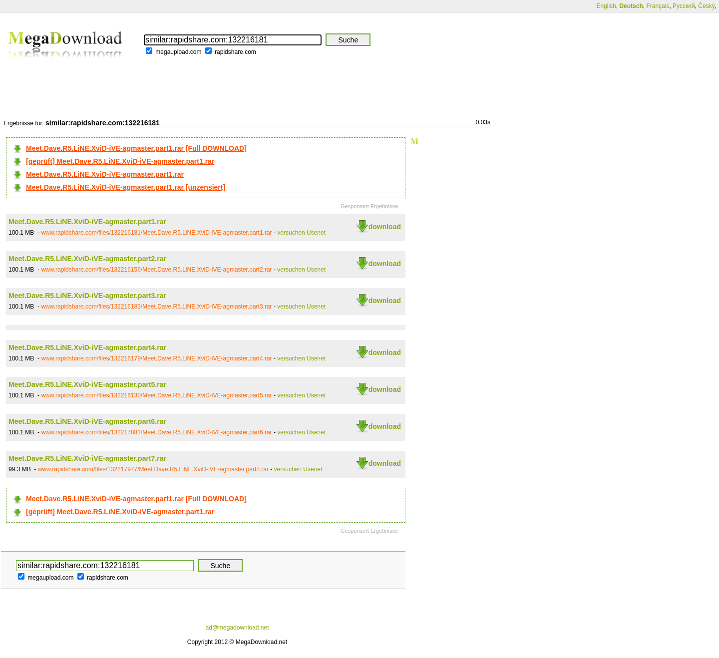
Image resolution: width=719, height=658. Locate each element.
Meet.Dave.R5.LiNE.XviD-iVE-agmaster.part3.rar (87, 296)
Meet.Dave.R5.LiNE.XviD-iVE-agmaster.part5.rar (87, 384)
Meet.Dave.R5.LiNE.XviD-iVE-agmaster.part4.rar (87, 347)
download (384, 227)
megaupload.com (178, 51)
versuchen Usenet (301, 232)
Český (706, 5)
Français (657, 5)
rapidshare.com (235, 51)
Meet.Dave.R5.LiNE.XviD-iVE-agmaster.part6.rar (87, 421)
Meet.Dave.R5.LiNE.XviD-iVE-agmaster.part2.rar (87, 259)
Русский (684, 5)
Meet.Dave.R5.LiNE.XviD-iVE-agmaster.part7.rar (87, 458)
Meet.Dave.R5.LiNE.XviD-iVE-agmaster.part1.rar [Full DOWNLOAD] (136, 148)
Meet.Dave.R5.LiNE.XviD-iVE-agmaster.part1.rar (105, 174)
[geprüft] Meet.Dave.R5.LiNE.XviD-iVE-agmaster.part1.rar (120, 161)
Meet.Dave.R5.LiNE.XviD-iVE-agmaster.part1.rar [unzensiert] (125, 187)
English (606, 5)
